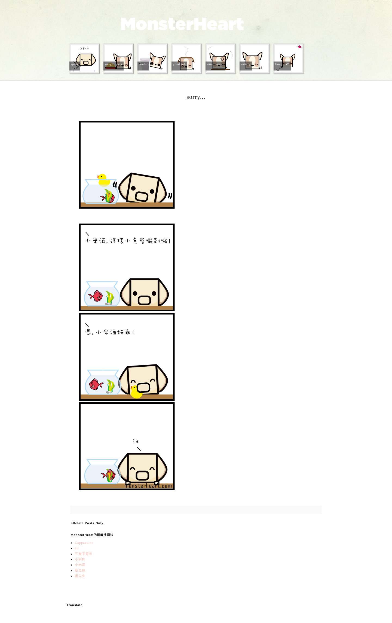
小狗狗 (80, 559)
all (77, 548)
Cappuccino (84, 543)
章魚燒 (80, 570)
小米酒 (80, 565)
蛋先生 (80, 576)
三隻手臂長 (84, 554)
